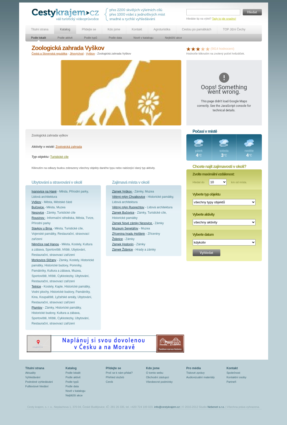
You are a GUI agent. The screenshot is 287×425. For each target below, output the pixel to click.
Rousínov (38, 218)
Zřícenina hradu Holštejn (128, 233)
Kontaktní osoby (237, 377)
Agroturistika (162, 29)
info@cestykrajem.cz (167, 406)
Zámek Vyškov (122, 191)
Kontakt (137, 29)
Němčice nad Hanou (45, 244)
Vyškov (90, 53)
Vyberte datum (203, 234)
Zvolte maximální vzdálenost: (214, 174)
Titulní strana (40, 29)
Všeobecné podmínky (159, 381)
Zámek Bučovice (123, 212)
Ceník (109, 381)
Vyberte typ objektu (206, 194)
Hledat (252, 12)
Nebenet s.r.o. (216, 406)
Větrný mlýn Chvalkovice (128, 197)
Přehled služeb (115, 377)
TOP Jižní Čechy (234, 29)
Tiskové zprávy (195, 372)
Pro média (193, 368)
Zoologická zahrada (69, 147)
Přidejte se (89, 29)
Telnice (36, 286)
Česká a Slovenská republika (49, 53)
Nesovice (38, 212)
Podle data (115, 37)
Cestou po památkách (196, 29)
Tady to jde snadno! (224, 18)
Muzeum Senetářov (125, 228)
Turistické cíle (59, 157)
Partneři (231, 381)
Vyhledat (206, 252)
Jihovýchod (77, 53)
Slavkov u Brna (42, 228)
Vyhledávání (32, 377)
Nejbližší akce (173, 37)
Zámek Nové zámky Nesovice (132, 223)
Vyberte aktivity (204, 214)
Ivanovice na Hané (44, 191)
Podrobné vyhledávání (39, 381)
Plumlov (37, 307)
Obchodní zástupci (157, 377)
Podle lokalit (38, 37)
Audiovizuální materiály (200, 377)
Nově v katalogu (143, 37)
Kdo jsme (114, 29)
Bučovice (38, 207)
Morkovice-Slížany (44, 260)
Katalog (65, 29)
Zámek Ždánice (122, 249)
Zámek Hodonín (123, 244)
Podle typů (90, 37)
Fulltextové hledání (37, 386)
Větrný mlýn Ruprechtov (128, 207)
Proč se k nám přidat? (119, 372)
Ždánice (117, 239)
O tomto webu (154, 372)
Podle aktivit (65, 37)
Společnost (233, 372)
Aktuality (30, 372)
